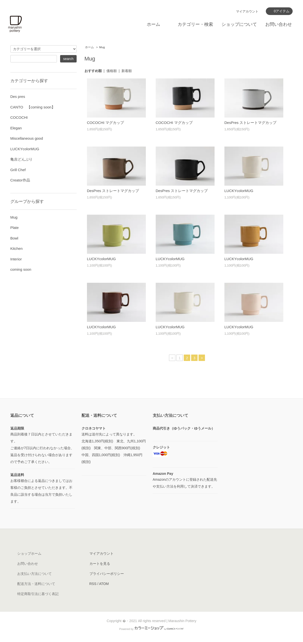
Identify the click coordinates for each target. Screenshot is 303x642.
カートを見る (99, 564)
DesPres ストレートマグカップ (250, 122)
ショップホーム (29, 553)
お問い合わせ (278, 24)
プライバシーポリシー (106, 574)
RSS (93, 584)
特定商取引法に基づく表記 (38, 594)
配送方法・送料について (36, 584)
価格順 (111, 71)
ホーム (153, 24)
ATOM (104, 584)
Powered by (151, 628)
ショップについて (239, 24)
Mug (102, 47)
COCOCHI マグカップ (105, 122)
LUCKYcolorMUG (238, 191)
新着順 (126, 71)
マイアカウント (247, 11)
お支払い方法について (34, 574)
